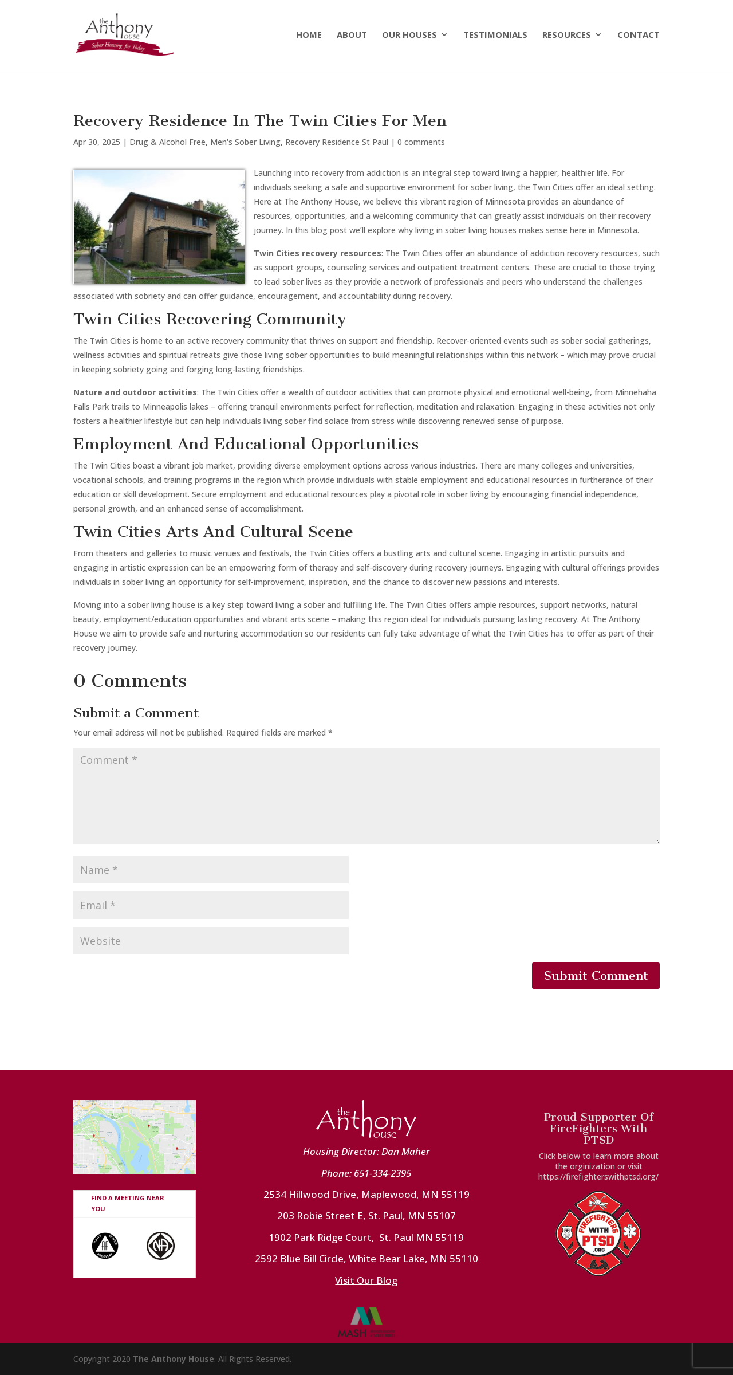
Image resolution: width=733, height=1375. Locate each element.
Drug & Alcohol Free (167, 141)
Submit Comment (595, 975)
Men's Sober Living (245, 141)
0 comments (421, 141)
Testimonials (495, 35)
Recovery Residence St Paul (336, 141)
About (352, 35)
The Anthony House (173, 1358)
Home (309, 35)
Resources (566, 35)
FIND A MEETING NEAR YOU (127, 1203)
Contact (638, 35)
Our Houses (409, 35)
